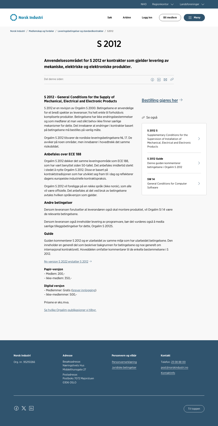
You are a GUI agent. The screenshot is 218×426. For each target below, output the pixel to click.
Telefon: (173, 362)
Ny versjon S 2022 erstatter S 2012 (66, 261)
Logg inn (147, 17)
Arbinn (127, 17)
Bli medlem (170, 17)
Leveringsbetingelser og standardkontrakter (80, 31)
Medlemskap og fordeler (41, 31)
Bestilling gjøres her (160, 100)
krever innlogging (83, 290)
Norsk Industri (17, 31)
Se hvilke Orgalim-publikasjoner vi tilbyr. (70, 310)
